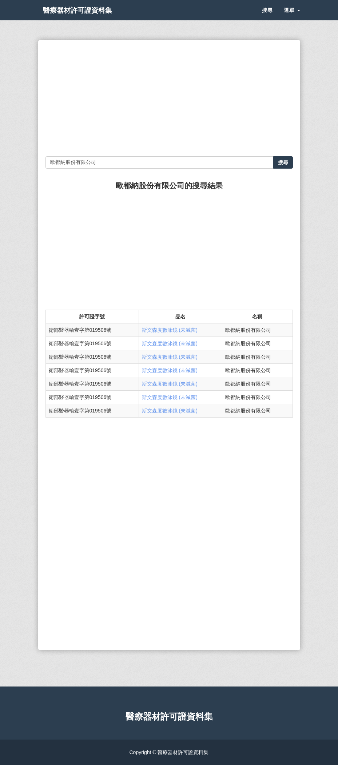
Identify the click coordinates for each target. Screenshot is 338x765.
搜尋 (267, 18)
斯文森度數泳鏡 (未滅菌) (170, 330)
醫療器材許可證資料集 (89, 18)
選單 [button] (292, 18)
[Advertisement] (169, 98)
